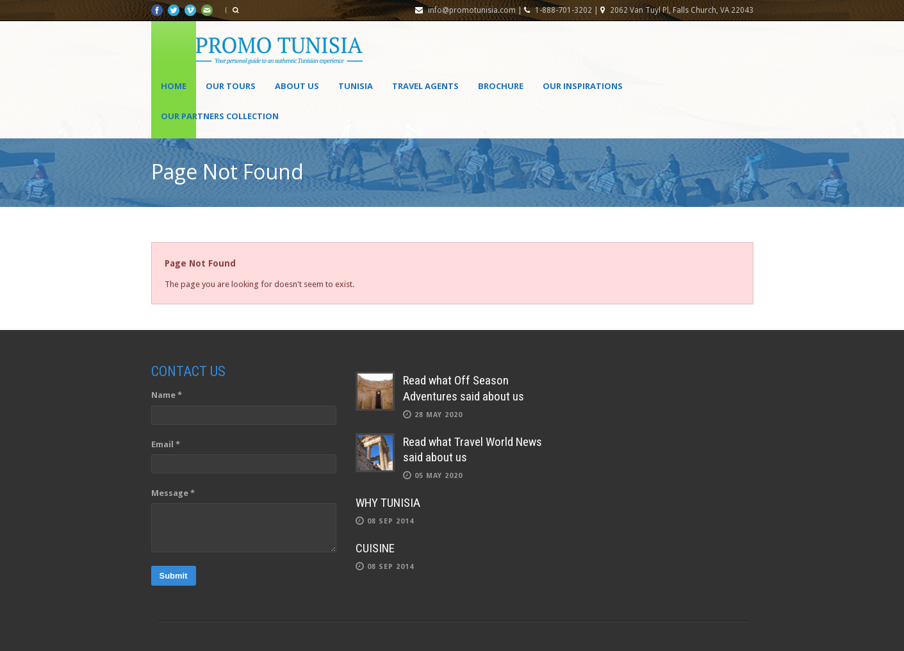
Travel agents (425, 86)
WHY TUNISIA (388, 502)
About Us (297, 86)
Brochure (500, 86)
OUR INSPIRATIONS (583, 86)
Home (173, 86)
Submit (174, 576)
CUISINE (375, 548)
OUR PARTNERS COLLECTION (220, 116)
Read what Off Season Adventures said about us (463, 388)
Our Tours (231, 86)
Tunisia (355, 86)
